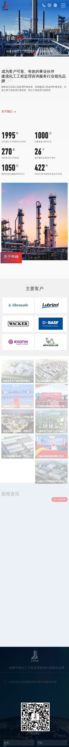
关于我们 (6, 111)
